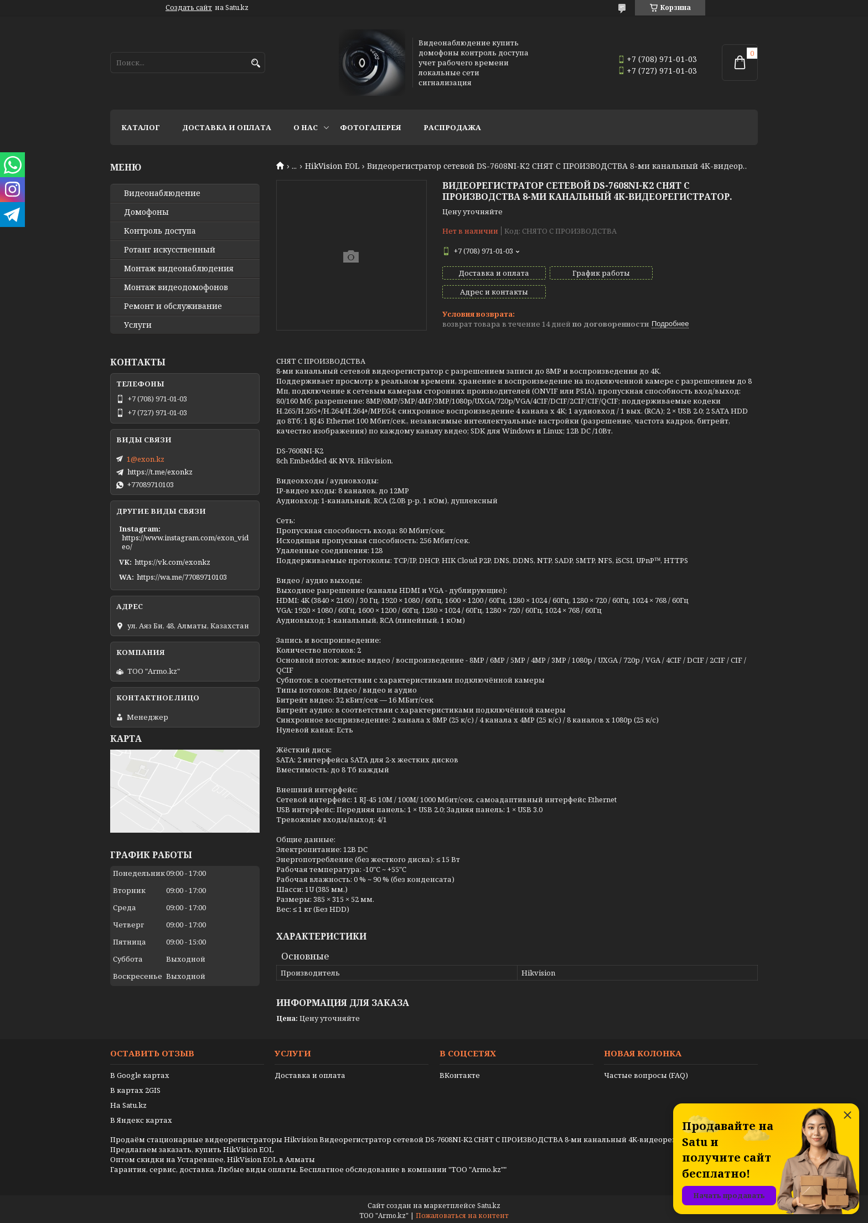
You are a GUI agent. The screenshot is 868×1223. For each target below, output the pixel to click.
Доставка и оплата (226, 127)
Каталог (140, 127)
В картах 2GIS (135, 1087)
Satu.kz (488, 1202)
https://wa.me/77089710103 (182, 576)
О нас (305, 127)
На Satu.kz (128, 1102)
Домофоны (146, 212)
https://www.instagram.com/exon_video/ (185, 542)
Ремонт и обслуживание (173, 306)
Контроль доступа (160, 231)
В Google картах (139, 1072)
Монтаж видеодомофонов (176, 287)
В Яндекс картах (141, 1117)
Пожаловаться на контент (462, 1212)
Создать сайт (189, 8)
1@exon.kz (145, 459)
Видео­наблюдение (162, 193)
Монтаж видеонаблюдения (179, 269)
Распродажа (452, 127)
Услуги (138, 325)
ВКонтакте (460, 1072)
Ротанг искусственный (169, 250)
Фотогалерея (370, 127)
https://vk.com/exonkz (172, 562)
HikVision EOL (332, 166)
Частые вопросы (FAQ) (646, 1072)
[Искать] (255, 63)
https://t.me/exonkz (160, 472)
